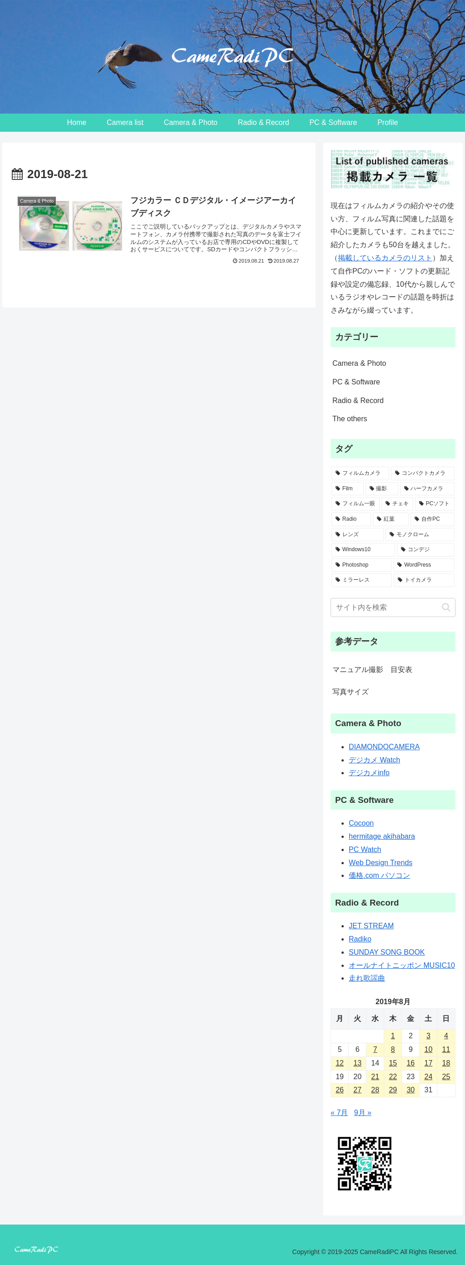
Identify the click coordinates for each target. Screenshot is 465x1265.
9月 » (362, 1112)
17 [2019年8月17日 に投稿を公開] (429, 1063)
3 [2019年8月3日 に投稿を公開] (428, 1036)
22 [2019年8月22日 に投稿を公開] (393, 1077)
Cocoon (361, 823)
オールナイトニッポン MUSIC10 (402, 965)
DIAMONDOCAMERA (384, 747)
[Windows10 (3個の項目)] (363, 550)
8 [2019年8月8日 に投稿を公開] (393, 1049)
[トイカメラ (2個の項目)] (424, 580)
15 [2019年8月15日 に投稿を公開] (393, 1063)
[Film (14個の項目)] (347, 489)
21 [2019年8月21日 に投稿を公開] (375, 1077)
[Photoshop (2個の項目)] (361, 565)
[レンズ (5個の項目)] (357, 535)
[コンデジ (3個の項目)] (425, 550)
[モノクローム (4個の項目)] (420, 535)
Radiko (360, 939)
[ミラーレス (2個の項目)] (361, 580)
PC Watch (365, 849)
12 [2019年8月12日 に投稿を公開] (340, 1063)
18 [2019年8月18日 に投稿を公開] (446, 1063)
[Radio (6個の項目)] (351, 519)
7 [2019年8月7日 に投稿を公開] (375, 1049)
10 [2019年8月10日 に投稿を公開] (429, 1049)
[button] (446, 607)
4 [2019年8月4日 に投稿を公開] (446, 1036)
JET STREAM (371, 926)
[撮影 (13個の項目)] (382, 489)
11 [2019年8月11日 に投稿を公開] (446, 1049)
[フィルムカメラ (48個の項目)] (360, 473)
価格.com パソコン (379, 875)
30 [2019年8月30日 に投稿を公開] (410, 1090)
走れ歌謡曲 (367, 978)
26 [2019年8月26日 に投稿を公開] (340, 1090)
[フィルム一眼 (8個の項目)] (355, 504)
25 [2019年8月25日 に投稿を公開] (446, 1077)
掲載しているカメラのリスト (385, 258)
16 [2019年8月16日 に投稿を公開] (410, 1063)
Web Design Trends (380, 863)
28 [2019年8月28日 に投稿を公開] (375, 1090)
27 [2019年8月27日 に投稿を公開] (357, 1090)
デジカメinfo (369, 773)
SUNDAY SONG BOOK (387, 952)
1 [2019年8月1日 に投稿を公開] (393, 1036)
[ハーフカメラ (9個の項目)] (427, 489)
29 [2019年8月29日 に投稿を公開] (393, 1090)
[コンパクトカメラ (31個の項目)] (422, 473)
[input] (393, 607)
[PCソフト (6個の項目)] (435, 504)
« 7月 (339, 1112)
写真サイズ (350, 692)
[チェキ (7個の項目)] (397, 504)
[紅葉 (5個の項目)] (391, 519)
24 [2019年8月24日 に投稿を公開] (429, 1077)
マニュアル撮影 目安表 (372, 669)
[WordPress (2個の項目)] (423, 565)
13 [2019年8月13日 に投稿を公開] (357, 1063)
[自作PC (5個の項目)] (432, 519)
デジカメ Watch (374, 760)
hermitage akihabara (382, 836)
